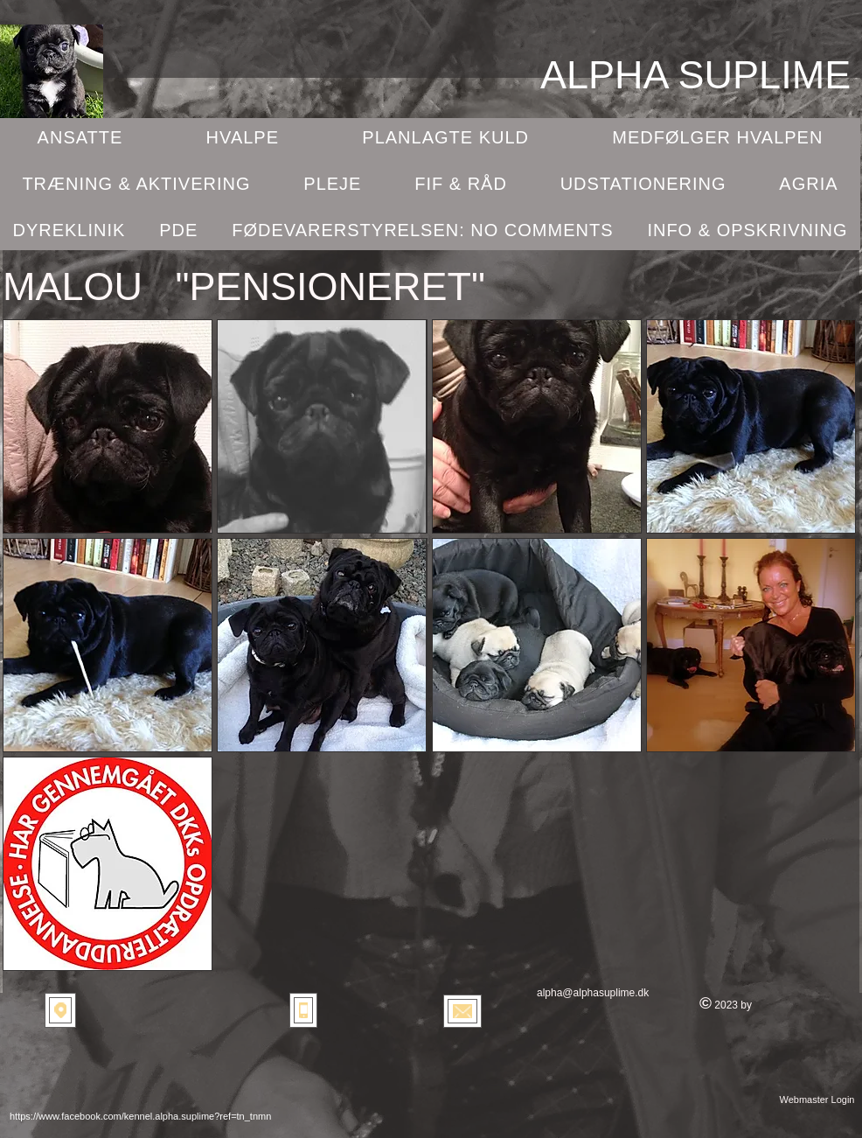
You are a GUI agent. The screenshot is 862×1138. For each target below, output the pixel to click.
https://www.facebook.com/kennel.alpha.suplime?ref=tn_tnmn (140, 1116)
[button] (107, 426)
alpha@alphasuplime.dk (593, 993)
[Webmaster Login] (817, 1099)
